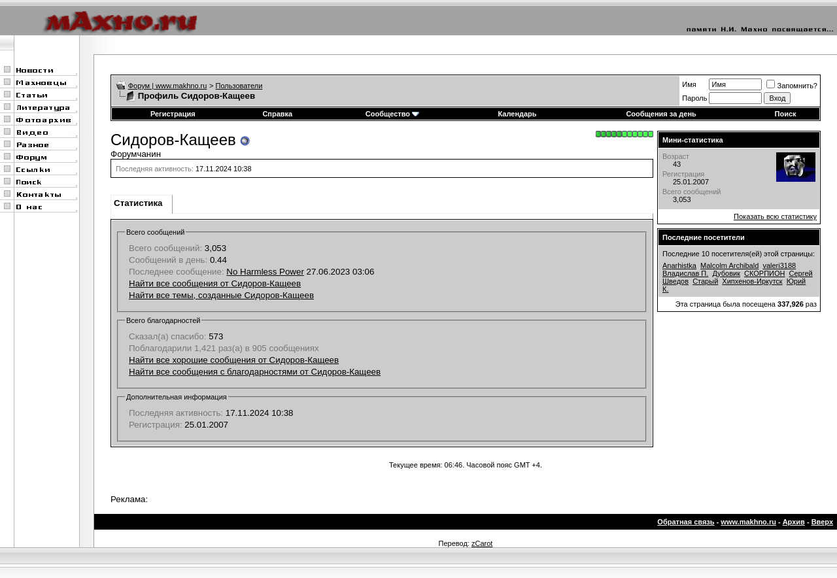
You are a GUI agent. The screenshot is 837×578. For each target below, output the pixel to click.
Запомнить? (791, 86)
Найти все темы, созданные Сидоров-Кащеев (221, 295)
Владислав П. (685, 273)
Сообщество (392, 114)
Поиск (785, 114)
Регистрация (173, 114)
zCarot (481, 543)
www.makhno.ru (748, 522)
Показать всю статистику (775, 216)
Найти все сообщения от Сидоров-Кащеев (215, 283)
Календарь (517, 114)
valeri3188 (779, 265)
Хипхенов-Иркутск (752, 281)
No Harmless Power (265, 272)
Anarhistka (679, 265)
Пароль (694, 98)
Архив (794, 522)
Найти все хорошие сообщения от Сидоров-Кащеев (234, 360)
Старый (705, 281)
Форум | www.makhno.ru (167, 86)
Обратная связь (685, 522)
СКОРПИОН (764, 273)
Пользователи (239, 86)
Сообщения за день (661, 114)
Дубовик (726, 273)
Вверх (822, 522)
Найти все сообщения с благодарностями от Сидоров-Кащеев (255, 372)
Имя (689, 84)
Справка (277, 114)
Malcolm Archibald (729, 265)
